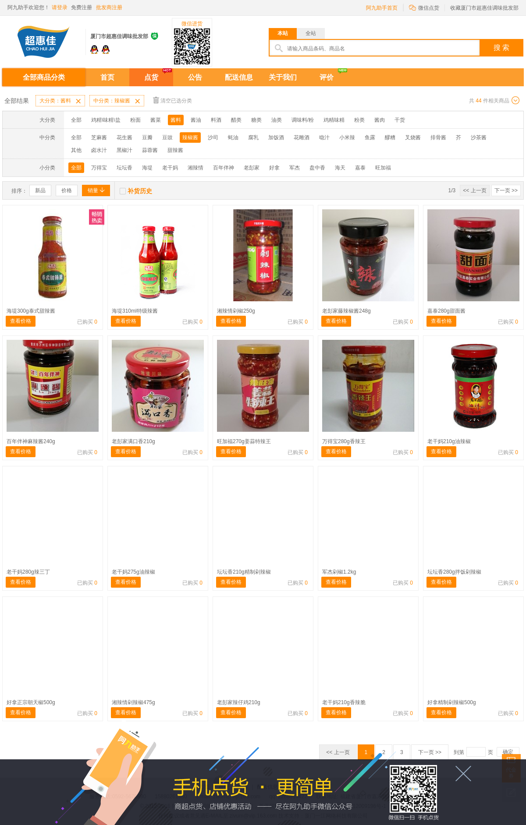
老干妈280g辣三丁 (28, 572)
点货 (151, 77)
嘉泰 (360, 168)
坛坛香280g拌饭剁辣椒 (454, 572)
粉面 (135, 120)
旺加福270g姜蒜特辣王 (244, 441)
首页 (107, 77)
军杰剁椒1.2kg (339, 572)
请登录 (60, 7)
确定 (508, 752)
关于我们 (283, 77)
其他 (76, 150)
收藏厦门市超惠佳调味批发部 (484, 8)
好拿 (274, 168)
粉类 (359, 120)
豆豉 (167, 137)
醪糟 (390, 137)
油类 (276, 120)
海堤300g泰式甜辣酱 (31, 311)
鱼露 (370, 137)
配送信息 (239, 77)
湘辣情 (195, 168)
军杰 (294, 168)
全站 (311, 33)
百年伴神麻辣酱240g (31, 441)
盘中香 (317, 168)
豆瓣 (147, 137)
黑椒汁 (124, 150)
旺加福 (383, 168)
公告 (195, 77)
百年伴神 (223, 168)
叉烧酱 (413, 137)
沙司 (213, 137)
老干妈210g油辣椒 (449, 441)
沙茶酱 (479, 137)
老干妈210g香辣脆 (344, 702)
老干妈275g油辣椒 (133, 572)
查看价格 (20, 321)
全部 (76, 120)
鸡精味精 (334, 120)
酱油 (196, 120)
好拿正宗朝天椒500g (31, 702)
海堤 (147, 168)
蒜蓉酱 (150, 150)
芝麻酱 (99, 137)
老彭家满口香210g (133, 441)
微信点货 (424, 7)
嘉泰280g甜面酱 (446, 311)
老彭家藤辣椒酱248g (346, 311)
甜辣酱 (175, 150)
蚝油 (233, 137)
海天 (340, 168)
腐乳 (253, 137)
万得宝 (99, 168)
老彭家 (251, 168)
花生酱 (124, 137)
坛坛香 (124, 168)
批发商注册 (109, 7)
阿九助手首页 (382, 8)
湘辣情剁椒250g (236, 311)
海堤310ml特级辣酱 (135, 311)
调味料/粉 (302, 120)
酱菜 (155, 120)
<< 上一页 (474, 190)
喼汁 (324, 137)
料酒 (216, 120)
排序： (19, 191)
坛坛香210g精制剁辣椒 (244, 572)
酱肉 (379, 120)
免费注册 (81, 7)
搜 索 (501, 47)
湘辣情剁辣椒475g (133, 702)
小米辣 (347, 137)
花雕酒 (301, 137)
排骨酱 (438, 137)
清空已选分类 (172, 100)
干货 (399, 120)
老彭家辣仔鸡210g (238, 702)
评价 (327, 77)
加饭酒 (276, 137)
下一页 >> (506, 190)
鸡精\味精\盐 (106, 120)
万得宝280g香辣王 (344, 441)
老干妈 (170, 168)
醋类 (236, 120)
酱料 (176, 120)
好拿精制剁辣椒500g (451, 702)
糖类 (256, 120)
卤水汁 (99, 150)
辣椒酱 (190, 137)
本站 (282, 33)
